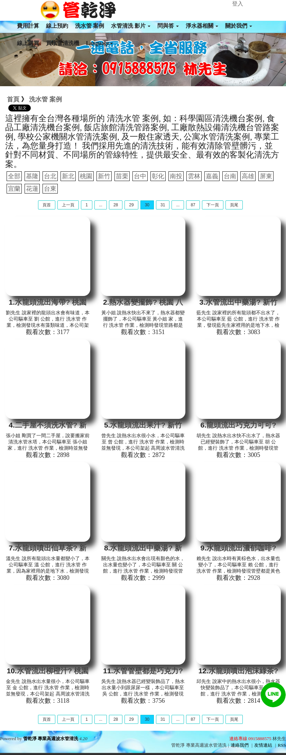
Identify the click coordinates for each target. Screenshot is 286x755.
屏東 (266, 176)
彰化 (158, 176)
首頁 (13, 99)
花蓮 (32, 188)
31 (162, 205)
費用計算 (28, 26)
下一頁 (212, 205)
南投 (176, 176)
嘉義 (212, 176)
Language (99, 43)
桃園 (86, 176)
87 (193, 205)
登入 (237, 4)
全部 (14, 176)
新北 (68, 176)
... (100, 205)
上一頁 (68, 205)
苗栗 (122, 176)
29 (131, 205)
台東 (50, 188)
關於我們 (238, 26)
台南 (230, 176)
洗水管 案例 (89, 26)
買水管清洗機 (62, 43)
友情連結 (263, 745)
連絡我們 (240, 745)
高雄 (248, 176)
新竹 (104, 176)
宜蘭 (14, 188)
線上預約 (57, 26)
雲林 (194, 176)
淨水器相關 (202, 26)
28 (115, 205)
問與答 (168, 26)
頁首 (47, 205)
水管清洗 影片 (130, 26)
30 (147, 205)
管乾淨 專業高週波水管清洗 (50, 738)
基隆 (32, 176)
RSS (282, 745)
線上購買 (28, 43)
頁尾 (234, 205)
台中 (140, 176)
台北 (50, 176)
